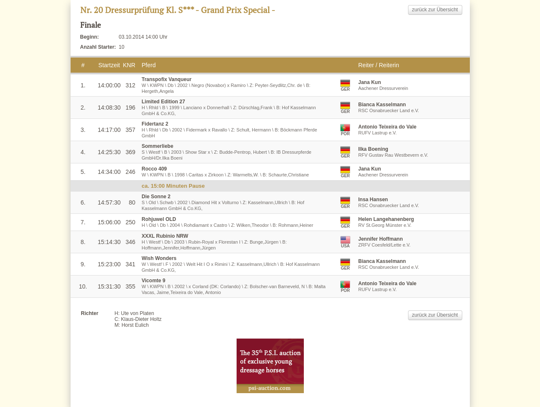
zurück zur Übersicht (435, 10)
